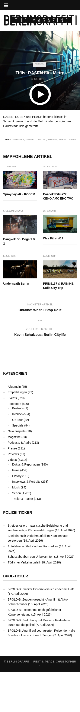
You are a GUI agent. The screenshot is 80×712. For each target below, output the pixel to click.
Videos (39, 64)
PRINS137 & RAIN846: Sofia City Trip (18, 326)
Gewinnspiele (17, 471)
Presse (12, 488)
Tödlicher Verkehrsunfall (24, 602)
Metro (42, 139)
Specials (17, 465)
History (17, 516)
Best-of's (18, 448)
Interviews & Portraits (26, 521)
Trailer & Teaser (22, 539)
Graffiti (31, 139)
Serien (16, 533)
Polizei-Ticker (17, 553)
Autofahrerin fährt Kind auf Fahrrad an (33, 586)
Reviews (13, 494)
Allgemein (14, 426)
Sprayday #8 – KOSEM (19, 194)
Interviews (19, 454)
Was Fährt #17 (13, 283)
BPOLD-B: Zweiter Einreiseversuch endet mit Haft (41, 629)
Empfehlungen (17, 432)
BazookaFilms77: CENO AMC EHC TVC (58, 196)
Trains (71, 139)
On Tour (17, 460)
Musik (16, 527)
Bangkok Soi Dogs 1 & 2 (19, 241)
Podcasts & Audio (19, 482)
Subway (52, 139)
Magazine (14, 477)
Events (12, 438)
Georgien (18, 139)
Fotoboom (14, 444)
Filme (15, 510)
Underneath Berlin (56, 283)
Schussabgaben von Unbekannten (30, 596)
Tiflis (62, 139)
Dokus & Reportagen (26, 504)
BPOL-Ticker (15, 616)
